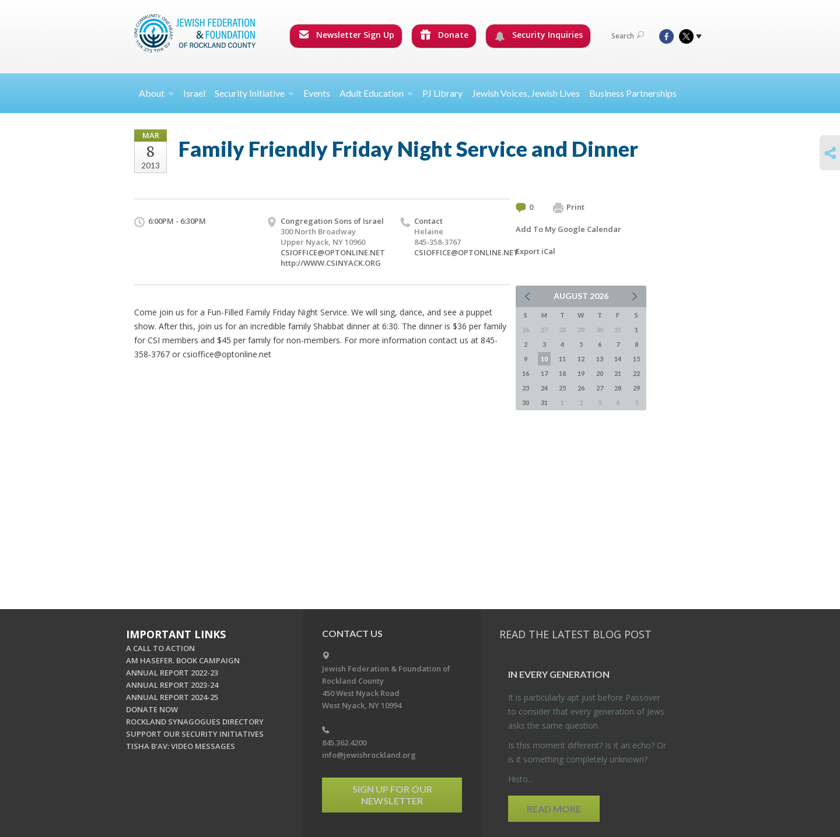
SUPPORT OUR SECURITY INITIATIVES (195, 734)
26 (581, 388)
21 (617, 373)
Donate (444, 34)
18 (562, 373)
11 (562, 359)
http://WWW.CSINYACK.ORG (331, 263)
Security (254, 93)
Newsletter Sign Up (346, 34)
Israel (194, 93)
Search (627, 36)
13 (599, 359)
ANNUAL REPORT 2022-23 (172, 672)
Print (568, 207)
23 (525, 388)
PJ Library (442, 93)
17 (544, 373)
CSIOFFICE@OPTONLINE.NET (333, 252)
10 (544, 359)
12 (581, 359)
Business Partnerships (633, 93)
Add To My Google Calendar (568, 229)
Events (316, 93)
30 (525, 402)
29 (636, 388)
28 (617, 388)
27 (599, 388)
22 (636, 373)
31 (544, 402)
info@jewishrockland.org (369, 755)
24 (544, 388)
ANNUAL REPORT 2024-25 (172, 697)
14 (617, 359)
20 (599, 373)
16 (525, 373)
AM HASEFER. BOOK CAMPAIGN (183, 660)
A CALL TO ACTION (160, 648)
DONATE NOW (152, 709)
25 (562, 388)
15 (636, 359)
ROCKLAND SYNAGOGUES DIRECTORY (195, 721)
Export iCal (535, 251)
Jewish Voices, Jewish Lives (526, 93)
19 (581, 373)
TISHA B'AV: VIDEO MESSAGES (180, 746)
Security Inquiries (539, 35)
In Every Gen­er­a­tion (559, 674)
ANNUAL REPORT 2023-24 (172, 685)
